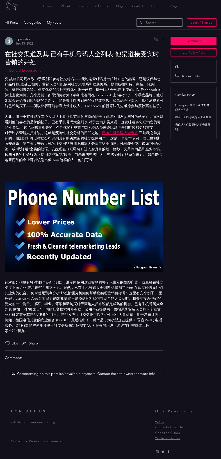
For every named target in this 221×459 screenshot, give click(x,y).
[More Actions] (160, 39)
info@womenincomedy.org (33, 422)
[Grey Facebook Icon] (168, 452)
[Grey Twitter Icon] (163, 452)
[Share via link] (30, 343)
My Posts (54, 22)
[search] (159, 22)
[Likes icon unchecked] (8, 343)
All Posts (11, 22)
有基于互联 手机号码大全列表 (193, 117)
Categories (32, 22)
